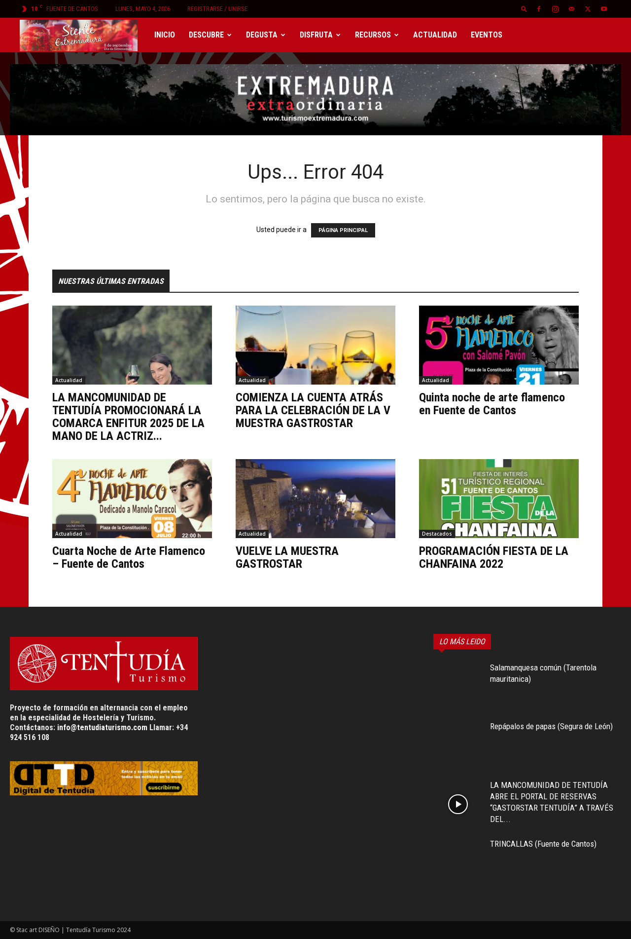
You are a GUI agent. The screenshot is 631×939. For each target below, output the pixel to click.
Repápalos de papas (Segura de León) (551, 726)
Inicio (164, 34)
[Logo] (83, 35)
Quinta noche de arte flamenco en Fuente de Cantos (492, 404)
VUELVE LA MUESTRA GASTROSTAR (287, 557)
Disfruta (320, 34)
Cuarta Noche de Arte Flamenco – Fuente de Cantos (128, 557)
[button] (524, 8)
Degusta (265, 34)
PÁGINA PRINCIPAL (343, 230)
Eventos (486, 34)
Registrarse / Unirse (217, 8)
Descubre (210, 34)
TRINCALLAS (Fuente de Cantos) (543, 844)
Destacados (437, 533)
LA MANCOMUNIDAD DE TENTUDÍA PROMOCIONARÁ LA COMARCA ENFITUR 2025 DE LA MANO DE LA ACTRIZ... (128, 417)
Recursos (377, 34)
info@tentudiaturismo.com (102, 727)
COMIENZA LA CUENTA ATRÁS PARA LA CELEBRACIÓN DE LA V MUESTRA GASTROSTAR (313, 410)
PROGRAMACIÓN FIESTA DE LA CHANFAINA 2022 (493, 557)
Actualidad (435, 34)
